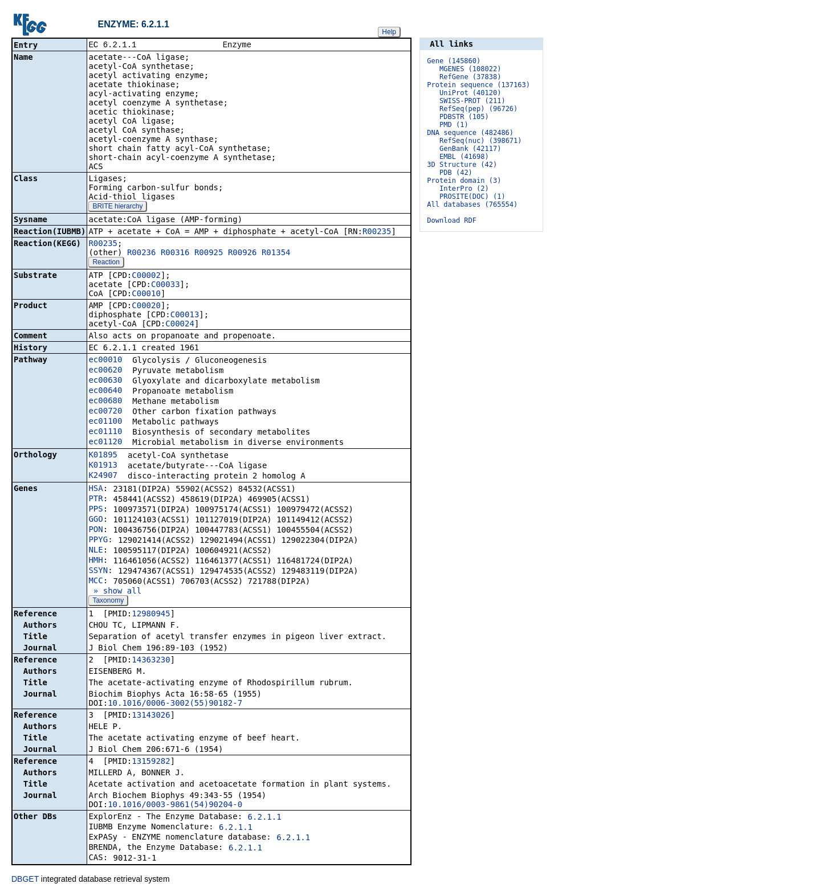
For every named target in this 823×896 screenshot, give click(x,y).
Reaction (105, 263)
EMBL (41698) (464, 157)
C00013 (184, 315)
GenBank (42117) (470, 149)
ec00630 (105, 381)
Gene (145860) (453, 61)
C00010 (146, 294)
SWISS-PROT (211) (472, 101)
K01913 (102, 465)
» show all (114, 591)
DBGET (25, 880)
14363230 (151, 660)
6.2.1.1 (265, 818)
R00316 (175, 253)
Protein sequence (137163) (478, 85)
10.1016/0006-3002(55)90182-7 (175, 704)
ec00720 (105, 411)
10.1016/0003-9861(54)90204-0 (175, 805)
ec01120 (105, 442)
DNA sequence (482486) (470, 133)
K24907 (102, 476)
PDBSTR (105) (464, 117)
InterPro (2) (464, 189)
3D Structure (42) (462, 165)
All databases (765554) (472, 204)
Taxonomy (108, 601)
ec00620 (105, 370)
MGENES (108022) (470, 69)
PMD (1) (453, 125)
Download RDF (451, 220)
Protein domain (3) (464, 181)
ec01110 (105, 432)
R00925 (208, 253)
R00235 (377, 232)
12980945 (151, 614)
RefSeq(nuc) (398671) (480, 141)
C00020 (146, 306)
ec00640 (105, 391)
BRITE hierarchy (117, 207)
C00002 (146, 276)
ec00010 (105, 360)
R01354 (276, 253)
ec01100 (105, 422)
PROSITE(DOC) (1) (472, 197)
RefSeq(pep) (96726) (478, 109)
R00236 (141, 253)
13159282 (151, 762)
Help (389, 32)
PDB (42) (455, 173)
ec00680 (105, 401)
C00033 (165, 285)
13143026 (151, 716)
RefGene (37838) (470, 77)
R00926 (242, 253)
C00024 (179, 324)
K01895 (102, 455)
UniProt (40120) (470, 93)
